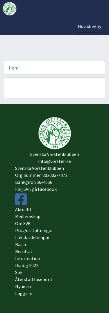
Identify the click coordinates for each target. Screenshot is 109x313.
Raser (20, 244)
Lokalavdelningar (32, 237)
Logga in (23, 293)
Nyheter (23, 286)
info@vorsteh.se (54, 161)
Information (27, 258)
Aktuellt (23, 209)
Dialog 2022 (26, 265)
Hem (13, 68)
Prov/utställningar (34, 230)
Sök (18, 272)
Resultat (24, 251)
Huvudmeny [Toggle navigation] (89, 26)
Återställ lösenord (33, 279)
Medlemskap (27, 216)
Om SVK (23, 223)
